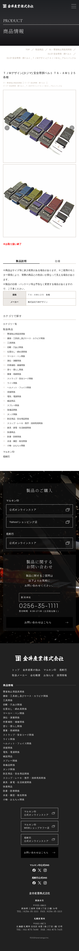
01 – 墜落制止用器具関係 (12, 83)
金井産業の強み (32, 670)
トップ (16, 670)
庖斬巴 (6, 456)
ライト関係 (10, 383)
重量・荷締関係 (12, 374)
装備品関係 (10, 410)
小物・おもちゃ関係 (14, 445)
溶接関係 (9, 392)
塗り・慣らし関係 (13, 369)
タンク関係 (10, 414)
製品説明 (21, 261)
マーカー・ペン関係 (14, 356)
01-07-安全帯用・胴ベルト (35, 83)
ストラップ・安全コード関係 (18, 378)
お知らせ (49, 675)
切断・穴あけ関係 (13, 347)
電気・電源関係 (12, 396)
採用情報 (62, 675)
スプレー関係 (11, 405)
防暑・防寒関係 (12, 437)
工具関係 (9, 343)
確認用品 (9, 401)
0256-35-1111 (39, 605)
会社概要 (35, 675)
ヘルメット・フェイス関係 (17, 387)
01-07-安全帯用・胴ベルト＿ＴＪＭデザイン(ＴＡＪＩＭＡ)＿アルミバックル (32, 86)
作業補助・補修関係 (14, 365)
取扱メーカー (19, 675)
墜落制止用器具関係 (14, 334)
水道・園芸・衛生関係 (15, 441)
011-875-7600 (31, 929)
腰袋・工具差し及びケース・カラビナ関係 (24, 338)
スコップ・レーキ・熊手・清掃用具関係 (23, 423)
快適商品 (9, 432)
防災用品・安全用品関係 (16, 419)
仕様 (57, 261)
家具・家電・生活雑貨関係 (17, 428)
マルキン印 (8, 451)
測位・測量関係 (12, 361)
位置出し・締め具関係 (15, 352)
